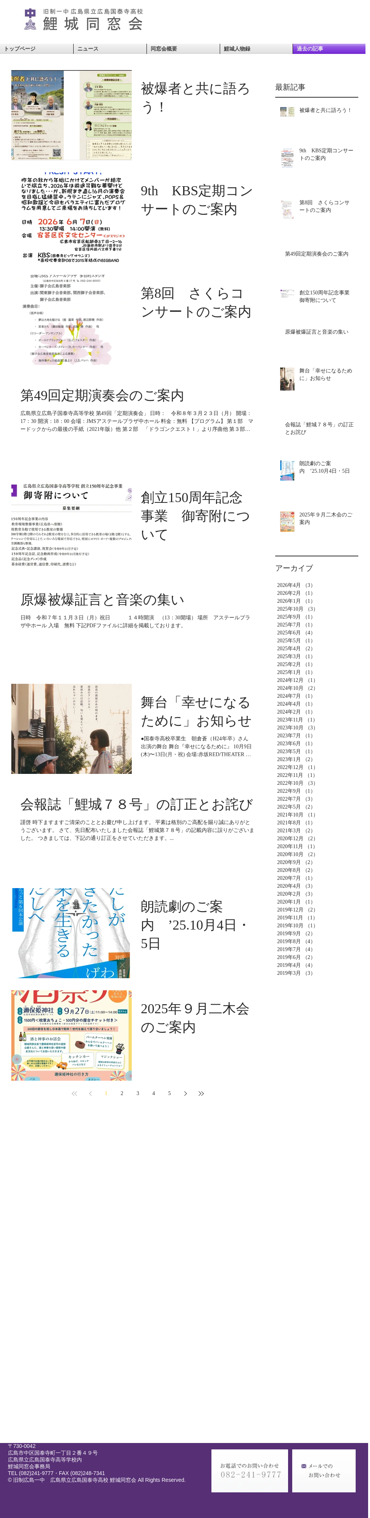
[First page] (74, 1093)
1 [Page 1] (106, 1093)
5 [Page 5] (169, 1093)
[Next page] (185, 1093)
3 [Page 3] (138, 1093)
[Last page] (201, 1093)
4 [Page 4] (154, 1093)
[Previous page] (90, 1093)
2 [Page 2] (122, 1093)
